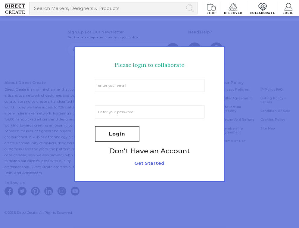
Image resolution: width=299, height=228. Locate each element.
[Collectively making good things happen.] (17, 9)
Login (288, 8)
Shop (212, 8)
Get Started (149, 163)
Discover (233, 8)
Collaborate (262, 8)
